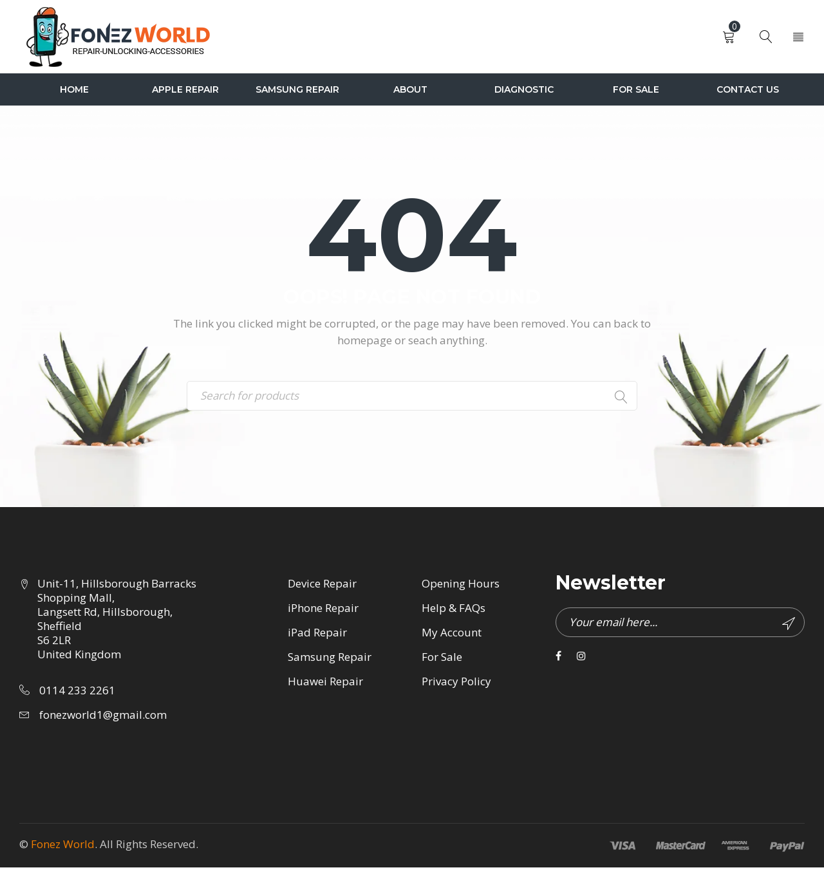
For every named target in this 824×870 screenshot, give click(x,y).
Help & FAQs (453, 610)
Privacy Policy (456, 683)
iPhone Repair (323, 610)
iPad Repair (317, 634)
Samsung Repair (329, 659)
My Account (452, 634)
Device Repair (322, 585)
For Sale (442, 659)
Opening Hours (461, 585)
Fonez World (63, 846)
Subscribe (787, 626)
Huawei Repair (325, 683)
